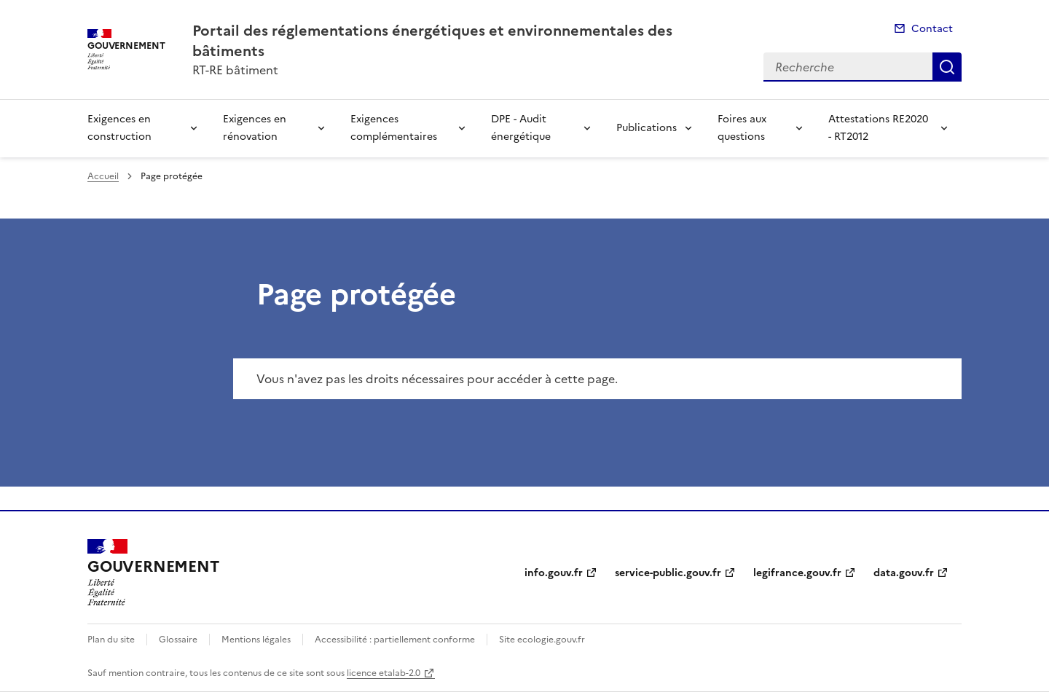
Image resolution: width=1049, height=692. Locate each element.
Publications (646, 127)
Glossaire (178, 639)
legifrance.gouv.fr (797, 573)
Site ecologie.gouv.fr (542, 639)
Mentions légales (256, 639)
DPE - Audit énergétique (521, 127)
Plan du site (111, 639)
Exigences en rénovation (254, 127)
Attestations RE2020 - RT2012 (878, 127)
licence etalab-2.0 (383, 673)
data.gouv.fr (903, 573)
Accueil (103, 176)
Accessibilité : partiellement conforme (395, 639)
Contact (932, 28)
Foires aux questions (742, 127)
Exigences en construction (119, 127)
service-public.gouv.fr (668, 573)
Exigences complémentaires (393, 127)
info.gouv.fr (553, 573)
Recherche (947, 67)
